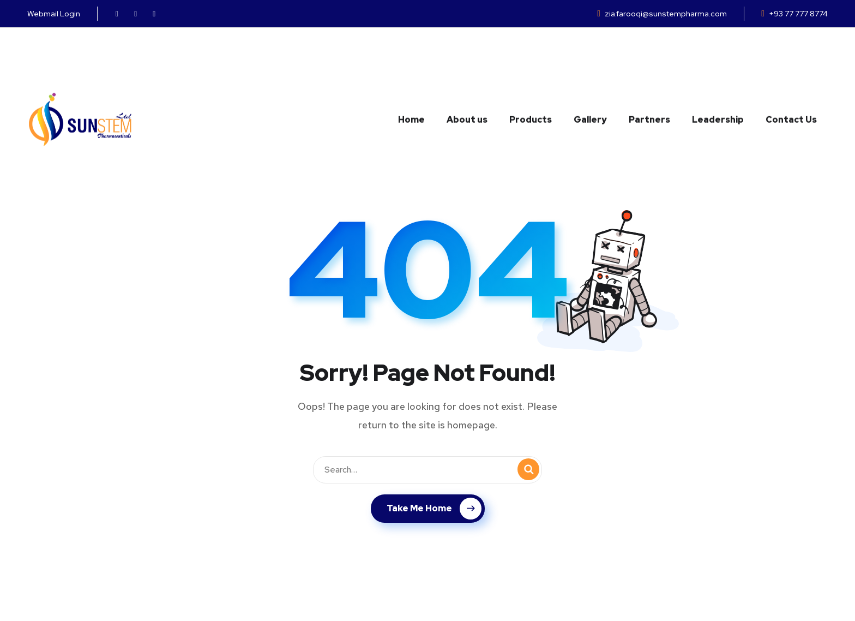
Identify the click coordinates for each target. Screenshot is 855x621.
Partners (649, 64)
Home (411, 64)
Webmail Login (53, 14)
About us (467, 64)
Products (530, 64)
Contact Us (791, 64)
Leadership (718, 64)
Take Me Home (434, 509)
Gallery (590, 64)
